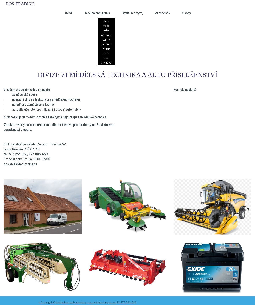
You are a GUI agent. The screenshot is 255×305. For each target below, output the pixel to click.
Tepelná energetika (97, 12)
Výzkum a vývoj (132, 12)
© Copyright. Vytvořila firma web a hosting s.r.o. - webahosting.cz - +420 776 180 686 (87, 302)
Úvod (68, 12)
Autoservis (162, 12)
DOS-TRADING (20, 3)
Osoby (186, 12)
